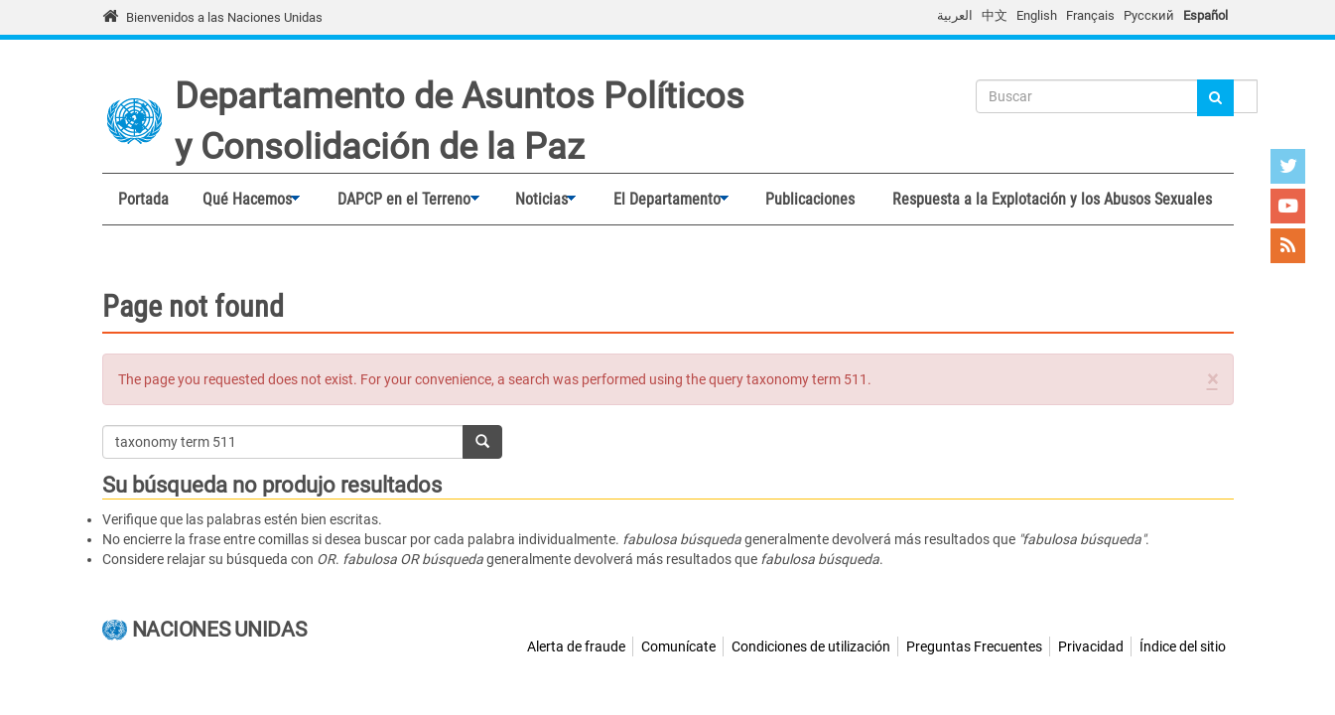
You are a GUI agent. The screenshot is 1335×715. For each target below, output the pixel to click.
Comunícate (678, 646)
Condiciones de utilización (811, 646)
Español (1205, 15)
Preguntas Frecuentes (974, 646)
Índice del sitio (1182, 646)
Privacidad (1091, 646)
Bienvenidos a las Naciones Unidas (224, 17)
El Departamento (662, 200)
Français (1090, 15)
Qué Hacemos (242, 200)
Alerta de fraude (576, 646)
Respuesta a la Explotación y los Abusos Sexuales (1052, 199)
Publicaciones (810, 199)
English (1036, 15)
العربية (955, 15)
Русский (1149, 15)
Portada (143, 199)
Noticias (537, 200)
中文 (994, 15)
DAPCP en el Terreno (399, 200)
